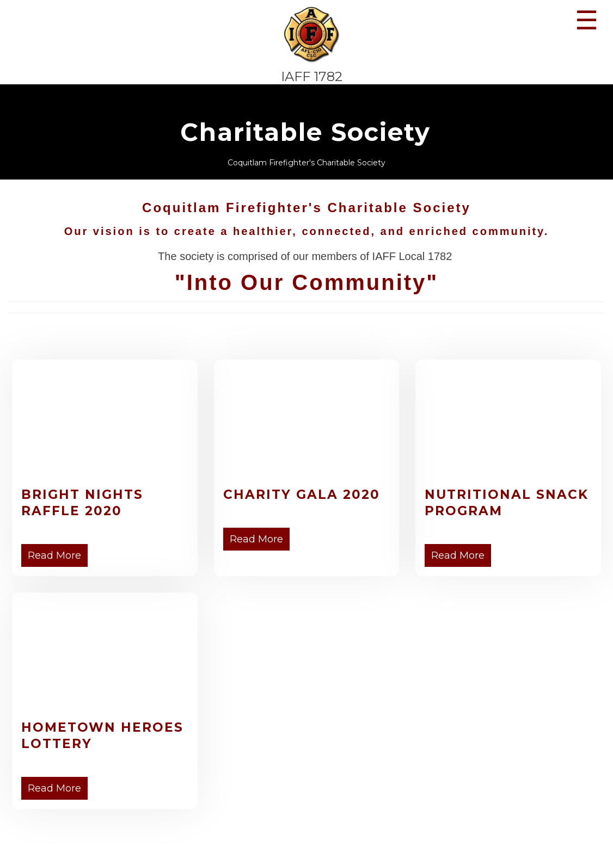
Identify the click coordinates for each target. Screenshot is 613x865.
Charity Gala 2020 (301, 494)
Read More (54, 555)
